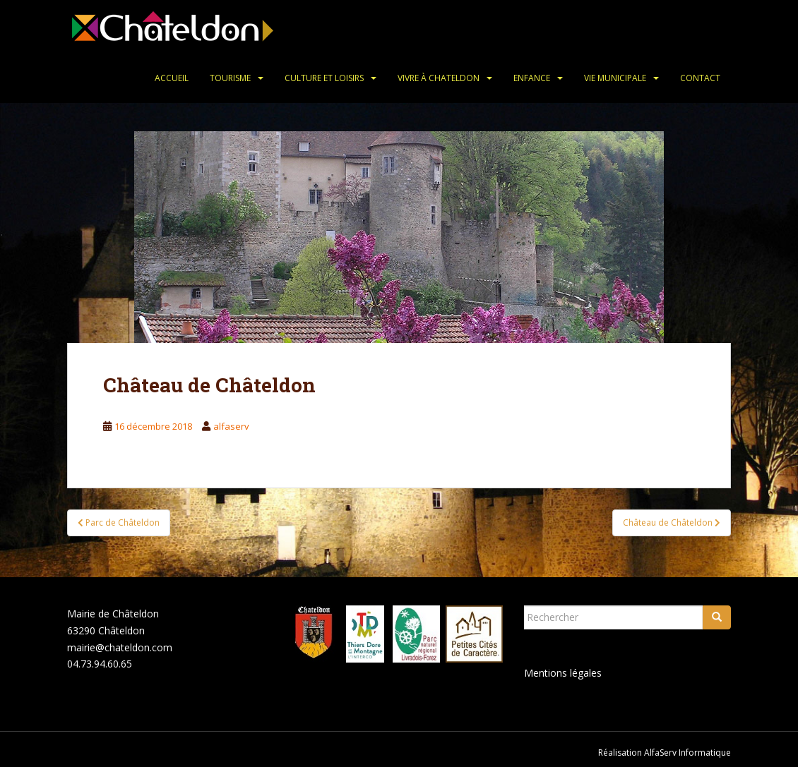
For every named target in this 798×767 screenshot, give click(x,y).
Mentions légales (563, 673)
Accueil (172, 78)
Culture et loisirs (324, 78)
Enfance (531, 78)
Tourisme (230, 78)
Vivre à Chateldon (439, 78)
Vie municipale (615, 78)
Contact (700, 78)
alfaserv (231, 426)
